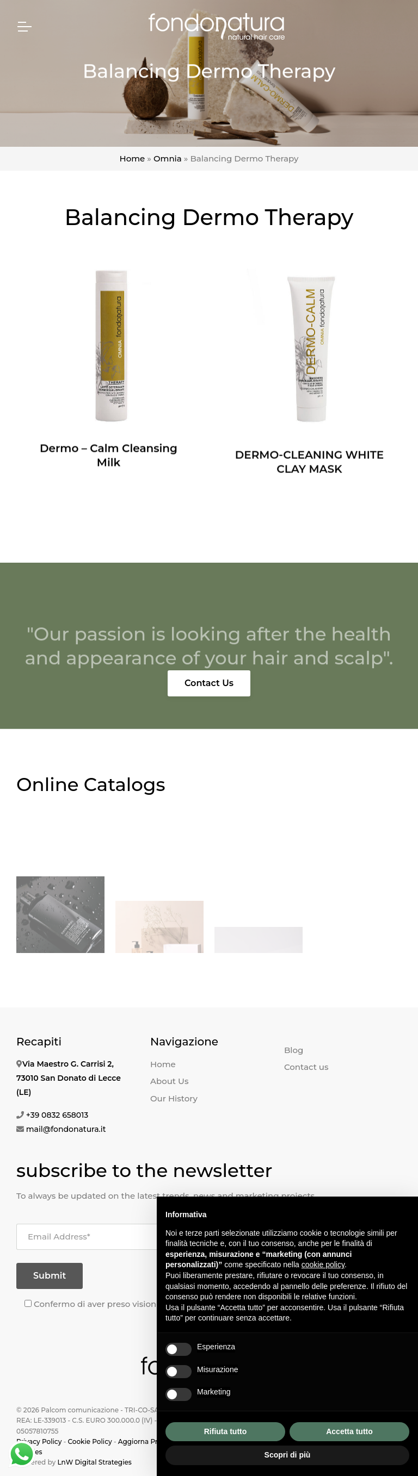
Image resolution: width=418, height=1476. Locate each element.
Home (132, 158)
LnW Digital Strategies (94, 1462)
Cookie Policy (89, 1441)
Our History (174, 1098)
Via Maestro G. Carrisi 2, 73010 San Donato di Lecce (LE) (68, 1078)
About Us (169, 1081)
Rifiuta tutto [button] (225, 1431)
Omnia (167, 158)
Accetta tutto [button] (349, 1431)
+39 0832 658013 (57, 1115)
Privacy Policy (39, 1441)
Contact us (306, 1067)
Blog (293, 1050)
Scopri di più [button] (288, 1454)
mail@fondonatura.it (66, 1129)
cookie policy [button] (323, 1264)
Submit (49, 1276)
